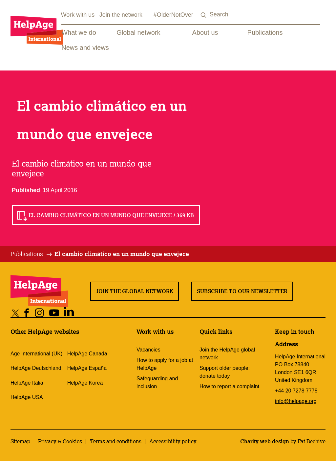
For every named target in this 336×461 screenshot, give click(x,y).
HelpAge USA (26, 397)
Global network (138, 32)
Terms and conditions (115, 441)
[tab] (31, 254)
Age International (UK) (36, 353)
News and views (85, 47)
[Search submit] (203, 15)
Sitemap (20, 441)
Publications (265, 32)
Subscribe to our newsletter (242, 291)
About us (205, 32)
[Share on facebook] (26, 312)
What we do (78, 32)
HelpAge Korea (85, 383)
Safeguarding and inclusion (157, 382)
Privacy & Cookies (60, 441)
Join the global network (134, 291)
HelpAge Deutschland (35, 368)
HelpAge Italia (26, 383)
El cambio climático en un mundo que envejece (121, 254)
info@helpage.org (296, 401)
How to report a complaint (229, 386)
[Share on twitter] (15, 312)
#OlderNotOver (173, 14)
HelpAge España (87, 368)
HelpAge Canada (87, 353)
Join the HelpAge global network (227, 353)
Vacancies (148, 349)
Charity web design (264, 441)
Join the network (120, 14)
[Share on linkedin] (69, 312)
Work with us (78, 14)
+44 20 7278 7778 (296, 390)
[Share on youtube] (54, 312)
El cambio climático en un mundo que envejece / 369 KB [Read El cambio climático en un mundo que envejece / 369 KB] (111, 215)
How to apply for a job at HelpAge (164, 364)
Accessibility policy (173, 441)
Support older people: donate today (225, 372)
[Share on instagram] (39, 312)
